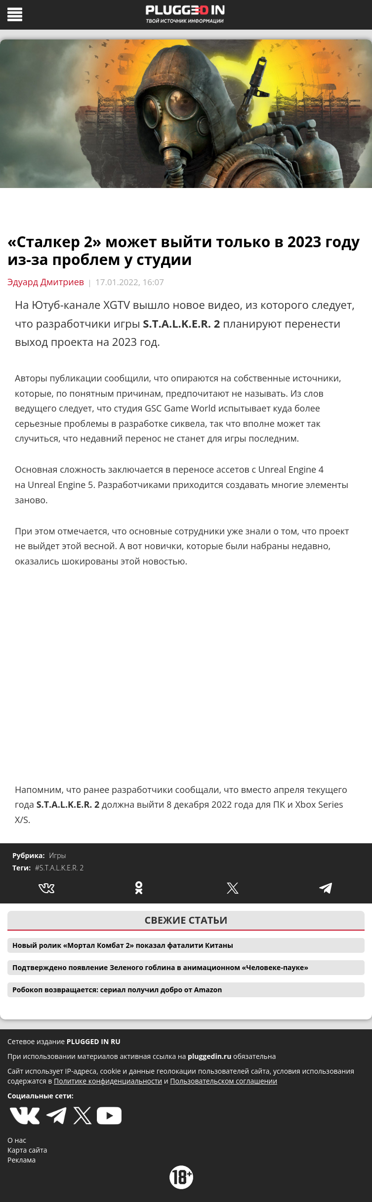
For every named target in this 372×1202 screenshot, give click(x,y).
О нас (16, 1140)
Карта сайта (27, 1150)
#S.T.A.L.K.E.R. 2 (59, 867)
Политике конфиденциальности (108, 1081)
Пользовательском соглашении (223, 1081)
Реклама (21, 1159)
